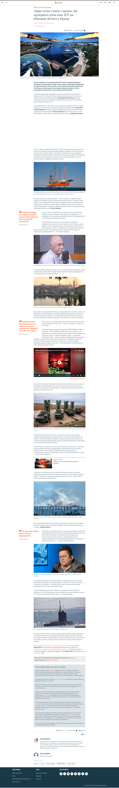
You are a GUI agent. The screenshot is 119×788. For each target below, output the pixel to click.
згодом (81, 686)
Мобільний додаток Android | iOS (21, 779)
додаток (72, 658)
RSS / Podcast (15, 781)
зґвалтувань (70, 714)
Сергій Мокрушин (39, 23)
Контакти (38, 779)
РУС (101, 2)
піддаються (46, 695)
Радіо (13, 776)
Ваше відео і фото (17, 773)
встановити (39, 653)
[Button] (68, 30)
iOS (48, 660)
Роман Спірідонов (49, 23)
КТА (105, 2)
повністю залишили (60, 679)
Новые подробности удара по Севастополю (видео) (51, 350)
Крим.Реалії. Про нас (41, 773)
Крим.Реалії (40, 352)
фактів (54, 718)
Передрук (38, 776)
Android (53, 660)
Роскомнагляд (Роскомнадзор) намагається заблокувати (51, 645)
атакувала (52, 670)
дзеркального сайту (40, 649)
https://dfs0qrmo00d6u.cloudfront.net (57, 649)
